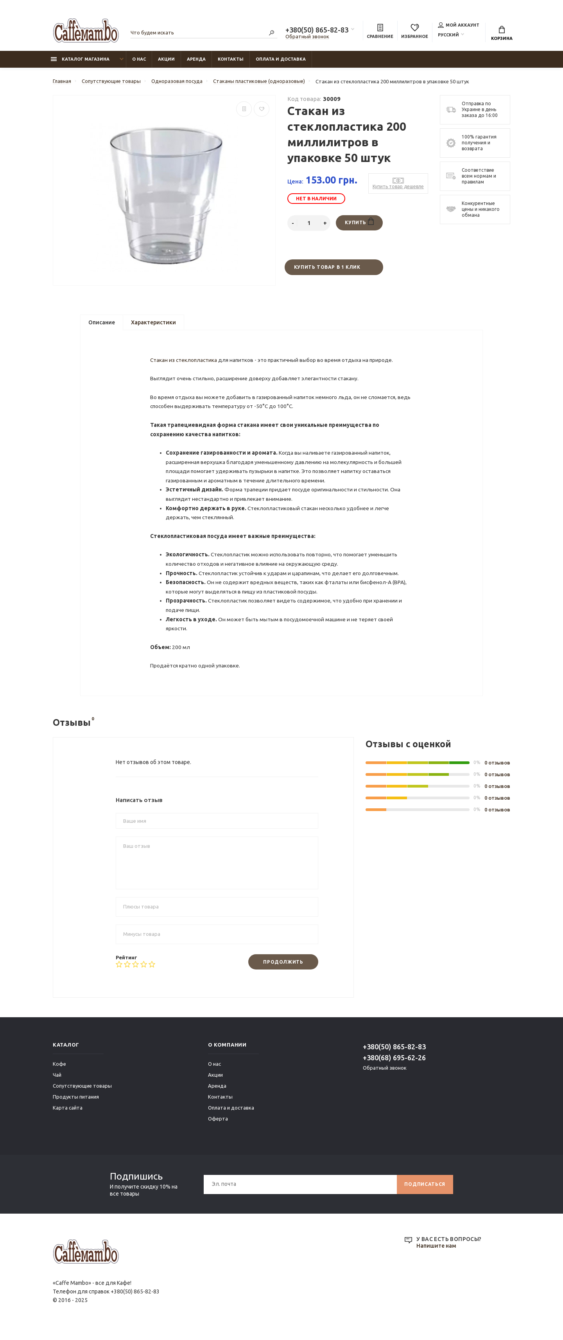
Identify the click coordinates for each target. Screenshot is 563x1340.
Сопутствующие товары (82, 1094)
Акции (166, 59)
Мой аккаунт (458, 25)
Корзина (502, 33)
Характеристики (153, 323)
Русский (448, 34)
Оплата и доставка (281, 59)
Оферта (218, 1127)
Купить (359, 221)
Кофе (59, 1073)
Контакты (231, 59)
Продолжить (283, 970)
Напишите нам (436, 1255)
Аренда (196, 59)
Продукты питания (76, 1105)
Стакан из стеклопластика (185, 362)
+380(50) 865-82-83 (316, 30)
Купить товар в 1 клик (327, 267)
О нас (139, 59)
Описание (101, 323)
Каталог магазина (80, 59)
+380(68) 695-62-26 (394, 1066)
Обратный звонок (307, 36)
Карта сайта (67, 1116)
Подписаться (424, 1193)
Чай (57, 1083)
